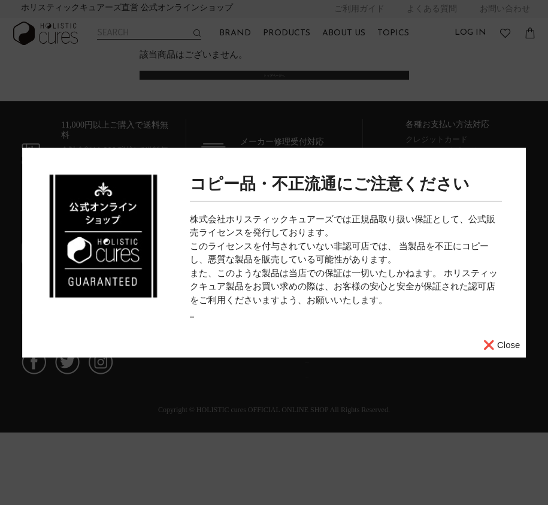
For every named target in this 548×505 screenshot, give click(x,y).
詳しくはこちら (221, 313)
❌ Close (501, 344)
